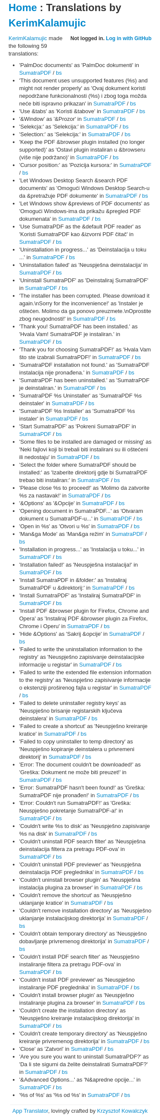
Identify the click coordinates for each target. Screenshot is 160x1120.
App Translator (30, 1111)
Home (23, 7)
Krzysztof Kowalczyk (122, 1111)
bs (59, 73)
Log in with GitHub (128, 38)
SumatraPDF (35, 73)
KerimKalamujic (47, 23)
